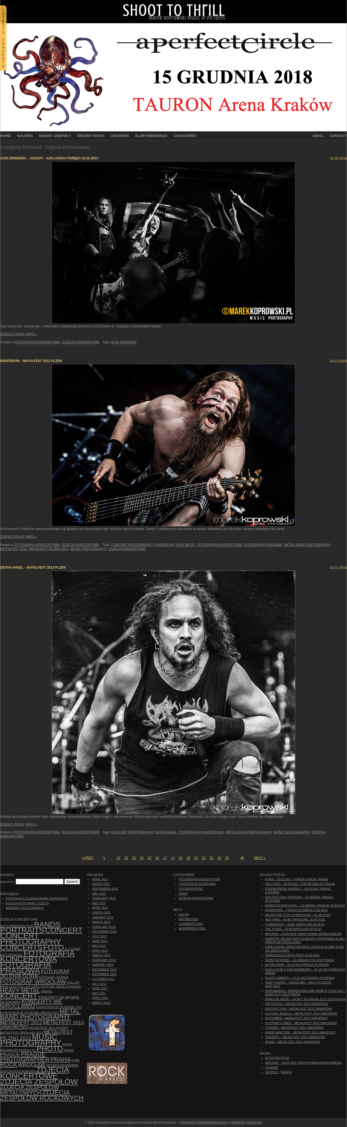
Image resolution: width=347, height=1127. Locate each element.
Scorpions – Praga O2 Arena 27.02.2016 (296, 910)
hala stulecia (68, 986)
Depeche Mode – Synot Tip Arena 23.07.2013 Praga (305, 999)
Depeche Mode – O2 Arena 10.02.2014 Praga (299, 960)
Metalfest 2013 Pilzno (48, 1028)
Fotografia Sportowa (197, 884)
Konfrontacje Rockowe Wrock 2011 (29, 1012)
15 (149, 858)
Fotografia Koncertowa (37, 342)
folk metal (185, 545)
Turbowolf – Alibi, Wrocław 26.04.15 (294, 924)
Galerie (271, 1067)
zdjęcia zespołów (39, 1081)
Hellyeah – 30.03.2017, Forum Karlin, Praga (300, 884)
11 (118, 858)
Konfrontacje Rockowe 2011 (59, 1007)
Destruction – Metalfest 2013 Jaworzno (298, 1008)
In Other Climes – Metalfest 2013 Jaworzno (301, 1023)
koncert (18, 996)
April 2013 (100, 950)
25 (227, 858)
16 (157, 858)
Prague (10, 1054)
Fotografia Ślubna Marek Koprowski (37, 898)
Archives (120, 135)
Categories (185, 135)
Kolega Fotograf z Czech (27, 903)
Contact (338, 135)
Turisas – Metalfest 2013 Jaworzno (294, 1027)
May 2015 (99, 903)
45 (242, 858)
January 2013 (102, 964)
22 (203, 858)
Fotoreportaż (191, 888)
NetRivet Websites (246, 1122)
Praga (69, 1050)
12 (126, 858)
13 (134, 858)
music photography (88, 549)
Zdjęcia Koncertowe (80, 342)
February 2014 (104, 926)
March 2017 (101, 884)
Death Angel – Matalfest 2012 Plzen (33, 567)
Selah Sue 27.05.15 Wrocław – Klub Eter (298, 915)
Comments (191, 923)
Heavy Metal (20, 990)
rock (8, 1064)
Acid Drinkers (123, 342)
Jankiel (46, 991)
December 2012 (104, 969)
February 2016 (104, 898)
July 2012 (99, 983)
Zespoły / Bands (278, 1072)
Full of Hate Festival (36, 986)
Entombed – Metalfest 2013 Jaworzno (296, 1018)
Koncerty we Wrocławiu (31, 1003)
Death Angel (166, 832)
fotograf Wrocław (33, 981)
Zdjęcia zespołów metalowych (29, 1090)
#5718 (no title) (277, 1057)
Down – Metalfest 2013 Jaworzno (292, 1042)
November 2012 (104, 974)
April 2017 (100, 879)
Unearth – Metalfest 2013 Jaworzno (295, 1037)
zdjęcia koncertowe (127, 549)
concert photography (132, 545)
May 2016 (99, 893)
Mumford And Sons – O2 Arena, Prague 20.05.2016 (305, 905)
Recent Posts (90, 135)
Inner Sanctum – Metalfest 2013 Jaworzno (300, 1032)
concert (64, 930)
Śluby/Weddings (151, 135)
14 (142, 858)
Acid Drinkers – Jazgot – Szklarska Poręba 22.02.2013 (49, 158)
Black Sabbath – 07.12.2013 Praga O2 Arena (299, 978)
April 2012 (100, 997)
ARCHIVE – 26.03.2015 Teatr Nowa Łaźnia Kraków (303, 933)
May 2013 (99, 945)
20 (188, 858)
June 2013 (99, 940)
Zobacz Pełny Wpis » (18, 334)
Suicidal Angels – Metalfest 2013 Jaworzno (301, 1013)
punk (76, 1060)
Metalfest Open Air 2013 (21, 1033)
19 (180, 858)
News (183, 893)
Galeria (25, 135)
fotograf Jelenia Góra (35, 974)
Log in (184, 914)
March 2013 (101, 955)
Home (5, 135)
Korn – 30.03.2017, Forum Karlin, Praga (296, 879)
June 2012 (99, 988)
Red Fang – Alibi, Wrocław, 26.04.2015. (295, 919)
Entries (188, 919)
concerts (21, 947)
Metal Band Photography (307, 545)
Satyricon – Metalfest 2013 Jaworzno (296, 1003)
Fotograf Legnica (53, 977)
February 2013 (104, 960)
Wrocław (31, 1065)
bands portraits (30, 927)
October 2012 (103, 979)
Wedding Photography (25, 908)
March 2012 (101, 1002)
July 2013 (99, 936)
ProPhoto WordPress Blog (203, 1122)
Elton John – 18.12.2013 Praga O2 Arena (297, 964)
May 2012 (99, 993)
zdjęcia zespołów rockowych (42, 1095)
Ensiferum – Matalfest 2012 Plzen (31, 361)
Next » (259, 858)
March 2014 (101, 922)
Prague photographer (24, 1057)
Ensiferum (164, 545)
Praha (60, 1059)
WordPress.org (192, 928)
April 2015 (100, 907)
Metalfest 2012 (13, 549)
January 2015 (102, 917)
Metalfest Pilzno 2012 (48, 549)
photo (50, 1049)
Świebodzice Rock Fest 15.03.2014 (292, 955)
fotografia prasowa (263, 545)
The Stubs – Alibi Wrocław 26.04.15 (293, 929)
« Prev (88, 858)
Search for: (7, 881)
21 (196, 858)
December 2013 (104, 931)
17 (165, 858)
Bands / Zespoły (55, 135)
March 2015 (101, 912)
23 (211, 858)
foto (53, 947)
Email (318, 135)
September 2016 (105, 888)
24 (219, 858)
